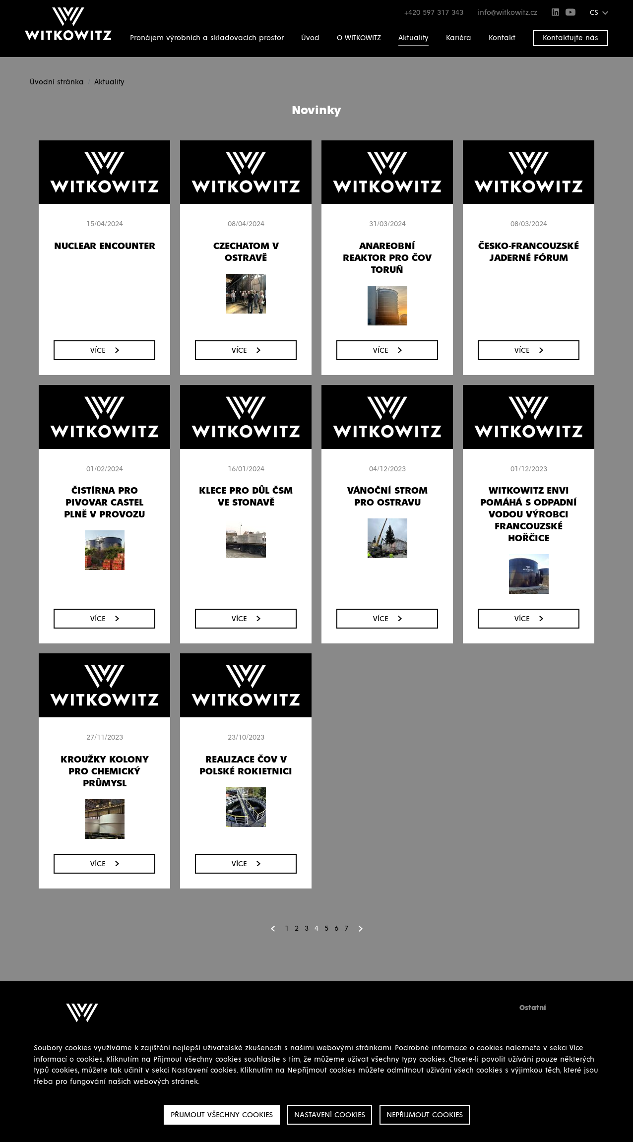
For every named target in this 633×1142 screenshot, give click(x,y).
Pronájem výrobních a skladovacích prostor (207, 38)
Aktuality (413, 38)
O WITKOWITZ (359, 38)
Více (104, 350)
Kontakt (502, 38)
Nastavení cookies (329, 1115)
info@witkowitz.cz (507, 12)
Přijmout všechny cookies (222, 1115)
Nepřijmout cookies (424, 1115)
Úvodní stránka (57, 82)
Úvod (310, 38)
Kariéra (458, 38)
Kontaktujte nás (570, 38)
